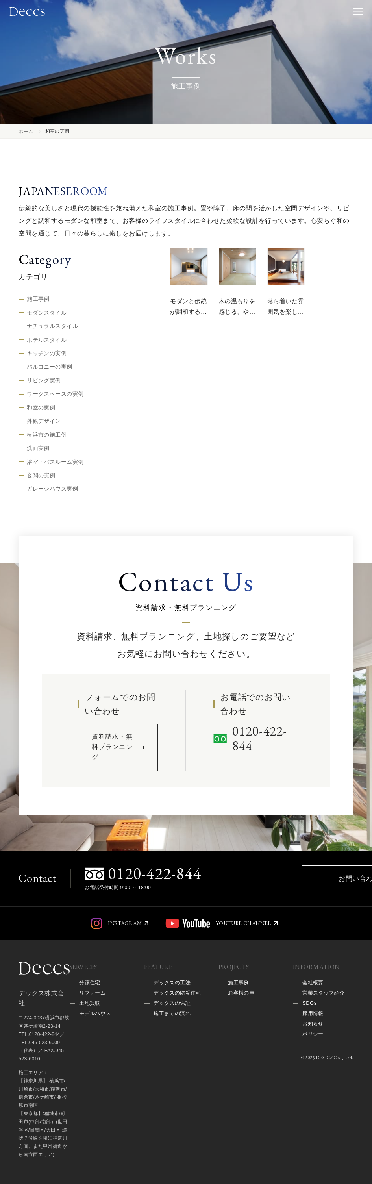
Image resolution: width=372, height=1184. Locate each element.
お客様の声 (242, 1020)
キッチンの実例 (47, 355)
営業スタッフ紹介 (325, 1020)
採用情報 (313, 1043)
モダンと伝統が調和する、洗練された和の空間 (186, 322)
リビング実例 (44, 383)
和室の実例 (41, 411)
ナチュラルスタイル (52, 327)
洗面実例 (38, 452)
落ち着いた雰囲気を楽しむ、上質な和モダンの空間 (283, 322)
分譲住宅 (90, 1009)
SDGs (310, 1031)
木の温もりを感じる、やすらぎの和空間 (235, 317)
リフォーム (93, 1020)
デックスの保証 (173, 1043)
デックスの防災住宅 (176, 1026)
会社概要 (313, 1009)
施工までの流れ (173, 1054)
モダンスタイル (47, 313)
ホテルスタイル (47, 341)
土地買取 (90, 1031)
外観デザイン (44, 424)
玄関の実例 (41, 480)
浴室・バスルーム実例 (55, 466)
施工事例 (38, 299)
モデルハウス (96, 1043)
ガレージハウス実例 (52, 494)
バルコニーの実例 (49, 369)
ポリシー (313, 1065)
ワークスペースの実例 (55, 397)
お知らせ (313, 1054)
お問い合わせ (265, 897)
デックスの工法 (173, 1009)
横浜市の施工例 (47, 438)
